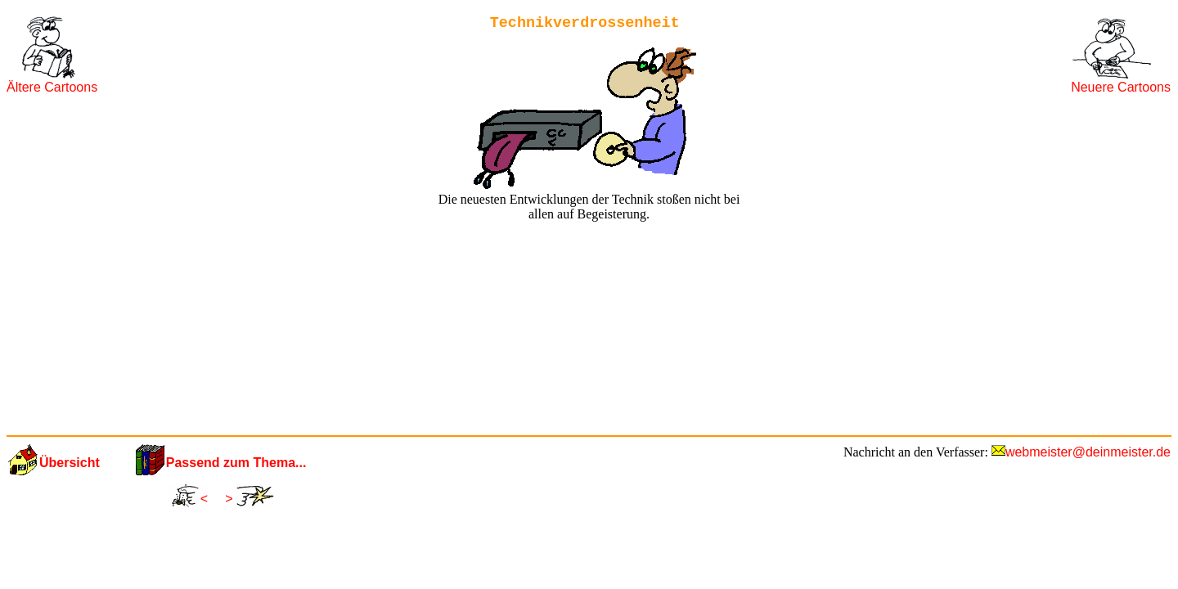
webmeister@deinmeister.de (1088, 452)
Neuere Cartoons (1121, 87)
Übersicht (69, 463)
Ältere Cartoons (52, 87)
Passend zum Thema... (236, 463)
